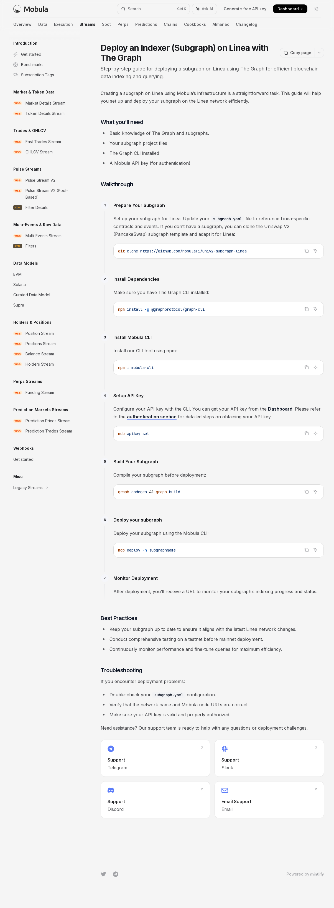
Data (42, 26)
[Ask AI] (315, 250)
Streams (87, 26)
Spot (106, 26)
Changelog (246, 26)
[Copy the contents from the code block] (306, 250)
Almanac (221, 26)
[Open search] (153, 9)
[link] (155, 758)
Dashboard (280, 409)
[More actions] (319, 52)
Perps (123, 26)
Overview (22, 26)
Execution (63, 26)
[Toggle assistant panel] (204, 9)
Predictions (146, 26)
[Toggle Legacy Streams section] (44, 488)
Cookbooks (195, 26)
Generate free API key (245, 8)
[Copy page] (297, 52)
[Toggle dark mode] (316, 8)
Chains (170, 26)
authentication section (152, 416)
